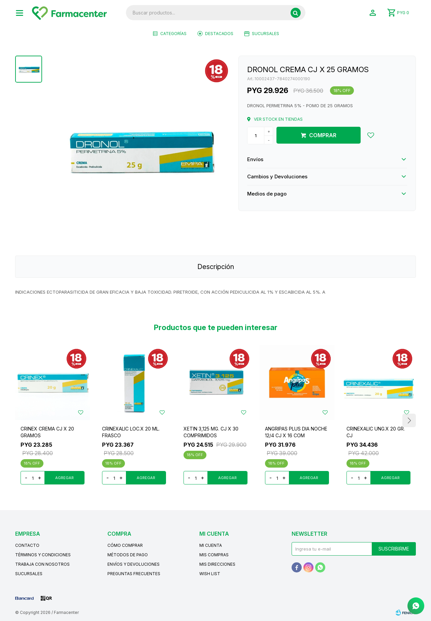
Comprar (322, 135)
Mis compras (214, 554)
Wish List (209, 573)
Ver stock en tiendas (278, 119)
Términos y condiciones (43, 554)
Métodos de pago (127, 554)
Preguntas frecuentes (133, 573)
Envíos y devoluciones (133, 564)
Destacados (219, 33)
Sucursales (265, 33)
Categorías (173, 33)
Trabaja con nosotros (42, 564)
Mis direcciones (217, 564)
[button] (409, 420)
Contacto (27, 545)
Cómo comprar (125, 545)
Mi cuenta (210, 545)
